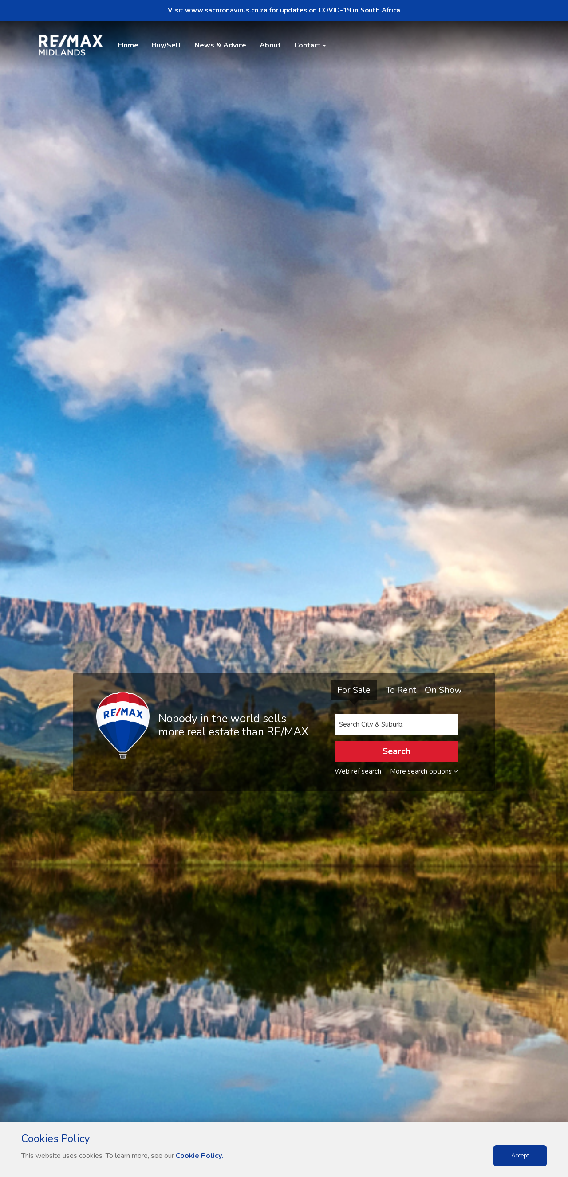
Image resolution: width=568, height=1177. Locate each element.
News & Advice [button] (220, 45)
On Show (443, 690)
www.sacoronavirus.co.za (226, 10)
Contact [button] (307, 45)
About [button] (270, 45)
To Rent (401, 690)
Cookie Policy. (199, 1156)
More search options (424, 771)
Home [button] (128, 45)
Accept (520, 1156)
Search (396, 751)
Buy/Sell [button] (166, 45)
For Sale (354, 690)
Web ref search (358, 771)
